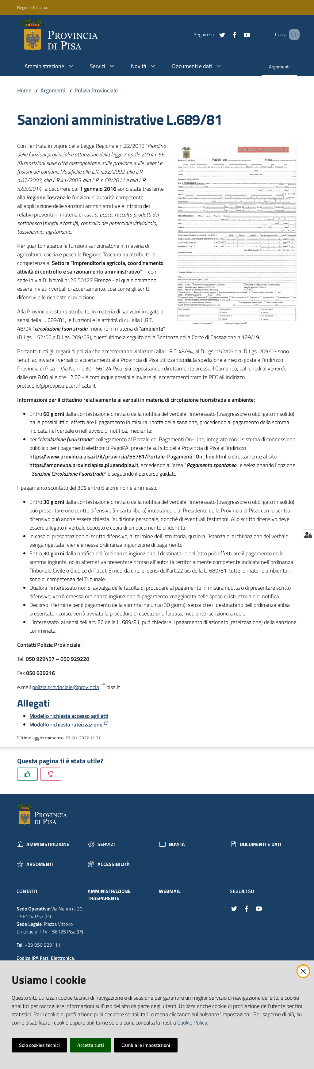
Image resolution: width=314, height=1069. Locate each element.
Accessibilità (114, 864)
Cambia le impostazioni (145, 1045)
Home (24, 90)
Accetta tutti (90, 1045)
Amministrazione (47, 844)
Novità (177, 844)
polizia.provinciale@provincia (68, 687)
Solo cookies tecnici (39, 1045)
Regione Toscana (32, 7)
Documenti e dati (260, 844)
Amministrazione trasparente (109, 895)
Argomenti (52, 90)
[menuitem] (279, 67)
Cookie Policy (192, 1022)
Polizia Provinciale (96, 90)
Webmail (173, 891)
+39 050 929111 (42, 944)
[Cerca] (292, 34)
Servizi (106, 844)
